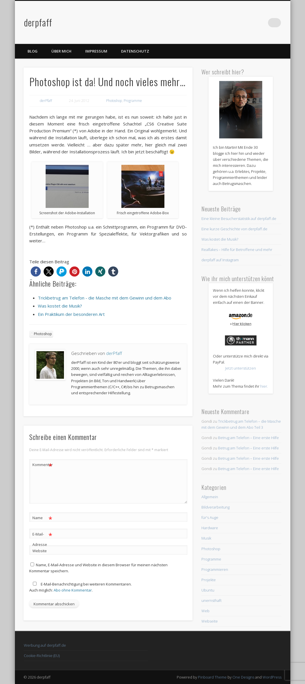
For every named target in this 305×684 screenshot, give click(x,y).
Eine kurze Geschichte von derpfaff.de (234, 228)
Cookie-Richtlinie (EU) (42, 655)
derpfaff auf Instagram (220, 259)
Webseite (209, 621)
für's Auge (209, 517)
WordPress (272, 677)
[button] (36, 271)
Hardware (209, 527)
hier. (264, 386)
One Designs (243, 677)
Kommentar (42, 465)
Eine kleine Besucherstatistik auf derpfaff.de (238, 218)
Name (42, 518)
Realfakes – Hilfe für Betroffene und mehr (236, 249)
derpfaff (38, 22)
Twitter (264, 22)
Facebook (252, 22)
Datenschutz (135, 51)
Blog (33, 51)
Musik (206, 538)
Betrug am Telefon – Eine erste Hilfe (248, 437)
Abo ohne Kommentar (73, 590)
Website (39, 550)
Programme (133, 100)
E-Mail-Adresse (42, 538)
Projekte (208, 579)
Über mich (61, 51)
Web (205, 610)
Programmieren (214, 569)
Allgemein (209, 496)
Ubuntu (207, 590)
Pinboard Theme (212, 677)
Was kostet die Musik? (219, 239)
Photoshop (114, 100)
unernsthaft (211, 600)
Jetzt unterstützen (240, 368)
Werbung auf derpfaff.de (45, 645)
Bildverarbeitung (215, 507)
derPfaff (46, 100)
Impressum (96, 51)
